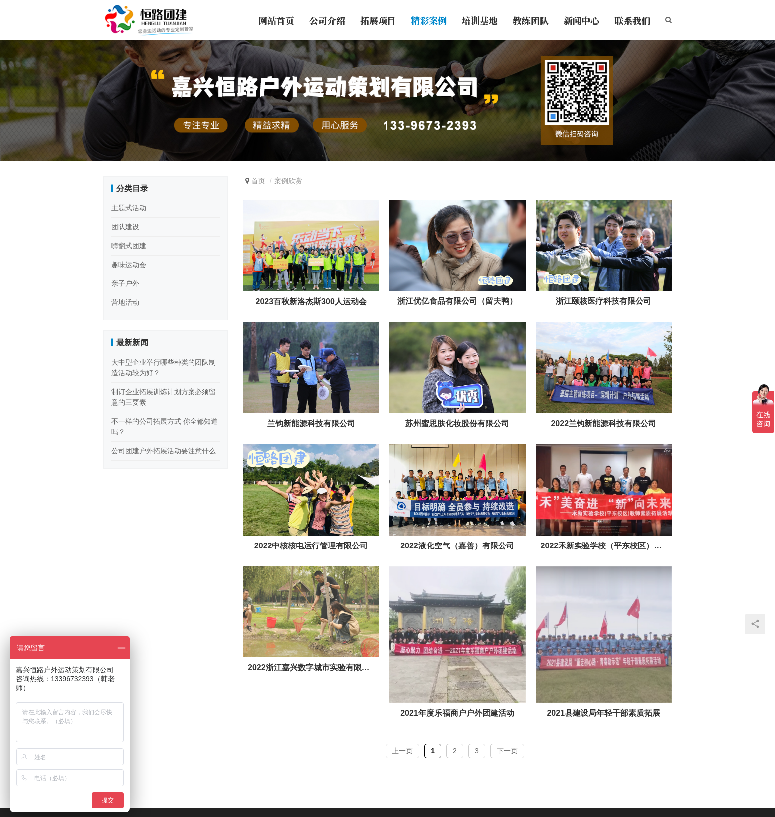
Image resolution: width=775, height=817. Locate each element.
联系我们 (632, 20)
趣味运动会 (128, 265)
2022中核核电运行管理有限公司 (311, 546)
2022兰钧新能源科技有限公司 (603, 423)
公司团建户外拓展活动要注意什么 (163, 451)
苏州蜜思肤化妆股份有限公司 (457, 423)
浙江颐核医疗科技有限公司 (603, 301)
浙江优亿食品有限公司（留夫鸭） (457, 301)
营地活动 (125, 302)
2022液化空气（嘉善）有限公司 (457, 546)
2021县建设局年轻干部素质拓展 (603, 713)
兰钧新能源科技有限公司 (311, 423)
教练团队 (531, 20)
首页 (258, 181)
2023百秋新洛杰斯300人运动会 (311, 301)
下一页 (507, 751)
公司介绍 (327, 20)
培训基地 (480, 20)
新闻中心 (581, 20)
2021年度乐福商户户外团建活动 (457, 713)
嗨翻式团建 (128, 246)
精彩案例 (429, 20)
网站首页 (276, 20)
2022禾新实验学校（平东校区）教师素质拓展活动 (604, 546)
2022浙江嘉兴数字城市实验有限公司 (311, 667)
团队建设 (125, 227)
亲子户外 (125, 283)
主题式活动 (128, 208)
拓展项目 (378, 20)
